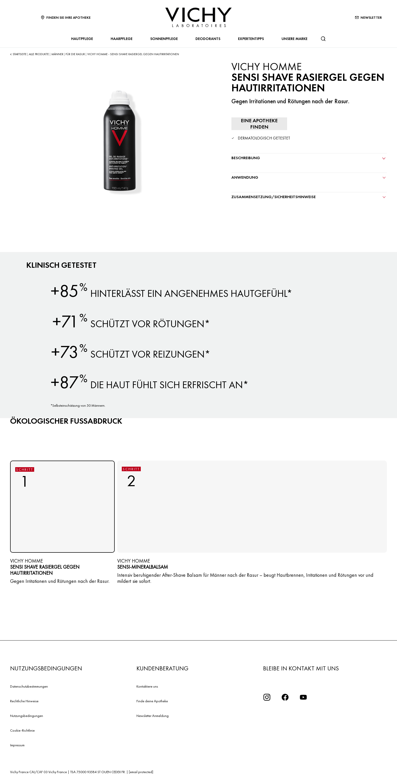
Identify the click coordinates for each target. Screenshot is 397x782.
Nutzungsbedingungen (26, 715)
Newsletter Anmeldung (152, 715)
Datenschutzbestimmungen (29, 686)
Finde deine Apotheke (152, 701)
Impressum (17, 745)
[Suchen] (323, 39)
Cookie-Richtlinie (22, 730)
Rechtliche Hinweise (24, 701)
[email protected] (141, 772)
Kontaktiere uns (147, 686)
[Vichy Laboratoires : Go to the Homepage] (198, 17)
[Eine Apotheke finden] (259, 123)
